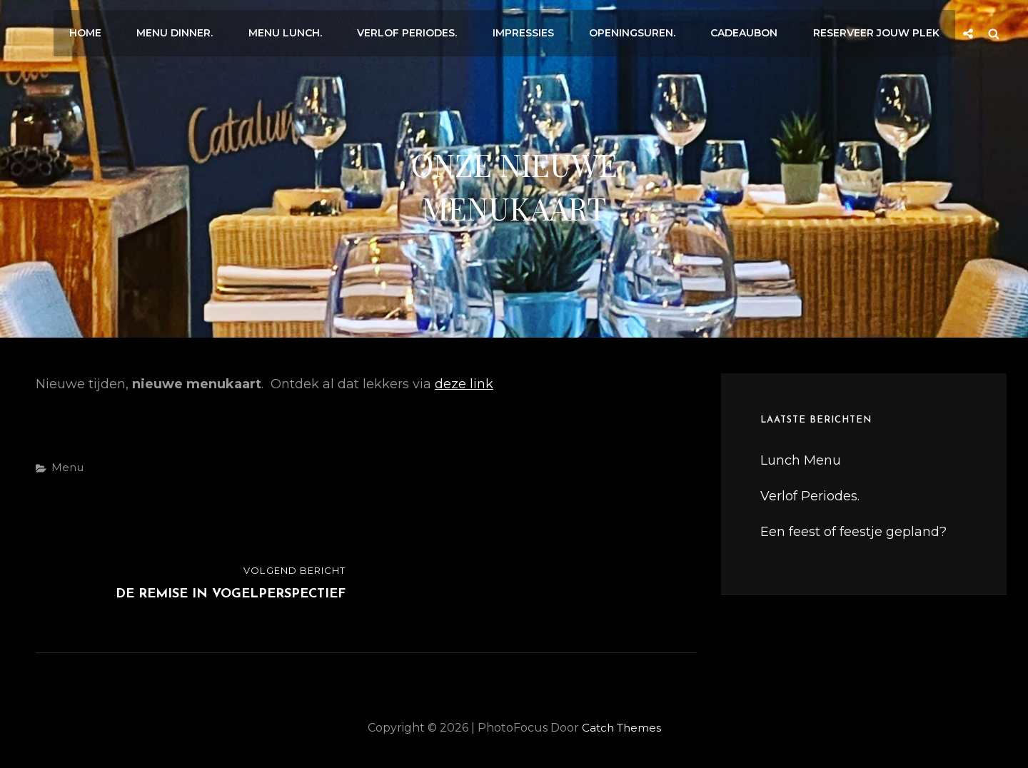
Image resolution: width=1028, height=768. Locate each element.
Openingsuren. (640, 30)
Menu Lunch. (302, 30)
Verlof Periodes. (421, 30)
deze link (464, 384)
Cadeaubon (748, 30)
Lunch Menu (800, 460)
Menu (67, 467)
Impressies (534, 30)
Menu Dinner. (195, 30)
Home (109, 30)
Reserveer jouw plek (878, 30)
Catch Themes (621, 727)
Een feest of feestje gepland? (853, 532)
